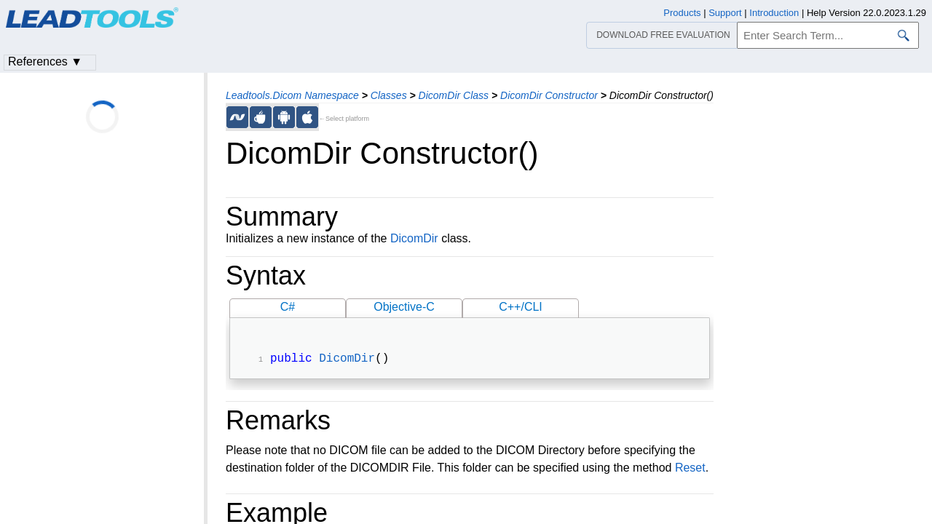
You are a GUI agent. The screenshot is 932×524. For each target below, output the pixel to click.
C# (287, 307)
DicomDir (414, 238)
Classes (389, 95)
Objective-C (404, 307)
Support (725, 12)
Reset (690, 469)
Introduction (774, 12)
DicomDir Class (454, 95)
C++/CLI (520, 307)
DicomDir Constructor (549, 95)
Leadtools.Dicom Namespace (292, 95)
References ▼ (45, 61)
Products (681, 12)
